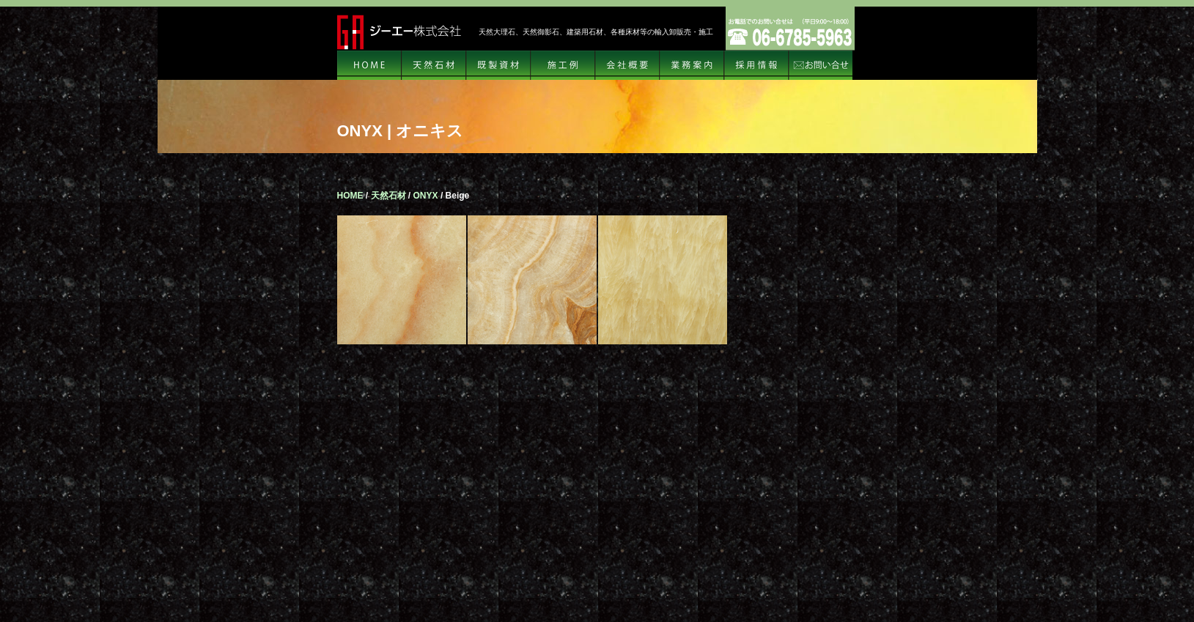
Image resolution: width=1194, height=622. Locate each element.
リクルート (756, 65)
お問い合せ (821, 65)
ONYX (425, 195)
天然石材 (434, 65)
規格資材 (498, 65)
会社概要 (627, 65)
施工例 (563, 65)
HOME (369, 65)
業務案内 (692, 65)
